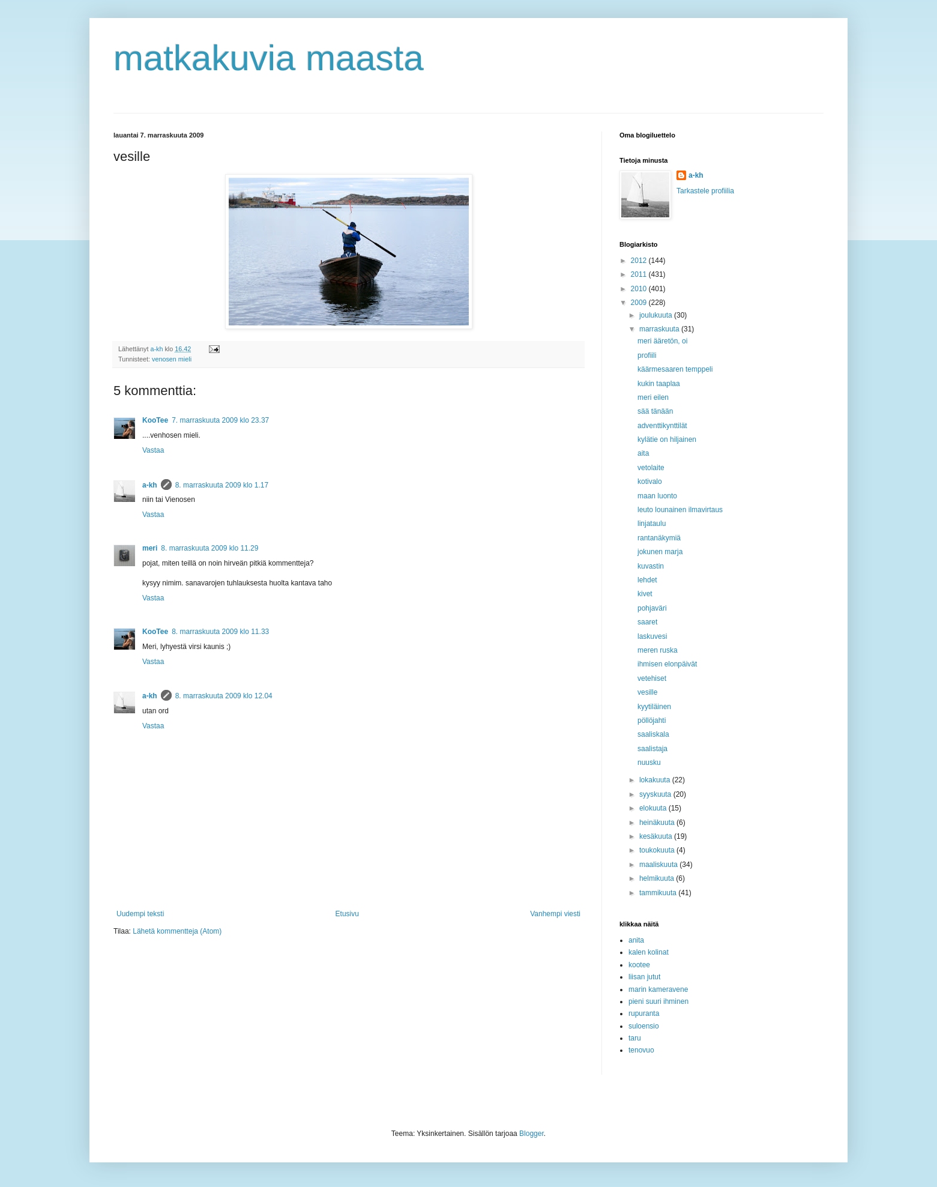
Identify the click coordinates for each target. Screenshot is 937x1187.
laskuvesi (652, 636)
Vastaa (153, 450)
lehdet (647, 580)
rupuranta (643, 1013)
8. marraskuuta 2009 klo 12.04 (224, 696)
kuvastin (650, 566)
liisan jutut (644, 977)
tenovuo (641, 1050)
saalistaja (652, 749)
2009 (640, 302)
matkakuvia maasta (268, 58)
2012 (640, 260)
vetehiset (651, 678)
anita (636, 940)
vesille (647, 692)
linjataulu (651, 523)
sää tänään (655, 411)
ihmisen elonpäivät (667, 664)
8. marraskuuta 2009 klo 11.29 (209, 548)
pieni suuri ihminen (658, 1001)
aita (643, 453)
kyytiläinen (654, 706)
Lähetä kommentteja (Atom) (177, 931)
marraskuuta (660, 329)
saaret (647, 622)
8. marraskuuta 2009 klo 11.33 (220, 631)
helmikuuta (657, 878)
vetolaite (650, 468)
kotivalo (649, 481)
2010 (640, 289)
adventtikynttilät (662, 425)
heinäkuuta (657, 822)
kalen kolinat (648, 952)
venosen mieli (171, 359)
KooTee (155, 420)
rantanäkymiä (659, 538)
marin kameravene (658, 989)
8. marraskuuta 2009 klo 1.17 (221, 485)
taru (634, 1038)
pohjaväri (652, 608)
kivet (644, 594)
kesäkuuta (656, 836)
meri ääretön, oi (662, 341)
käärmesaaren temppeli (675, 369)
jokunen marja (659, 552)
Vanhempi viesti (555, 914)
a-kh (149, 485)
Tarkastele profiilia (705, 191)
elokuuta (654, 808)
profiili (646, 355)
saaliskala (653, 734)
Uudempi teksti (140, 914)
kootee (639, 965)
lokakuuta (655, 780)
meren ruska (657, 650)
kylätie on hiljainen (666, 439)
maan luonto (657, 496)
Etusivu (347, 914)
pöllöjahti (651, 720)
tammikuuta (658, 893)
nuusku (649, 762)
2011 (640, 274)
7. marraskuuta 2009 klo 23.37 (220, 420)
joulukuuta (656, 315)
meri (149, 548)
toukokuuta (657, 850)
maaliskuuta (659, 864)
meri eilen (653, 397)
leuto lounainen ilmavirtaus (680, 510)
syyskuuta (656, 794)
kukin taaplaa (658, 383)
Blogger (531, 1133)
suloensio (643, 1026)
